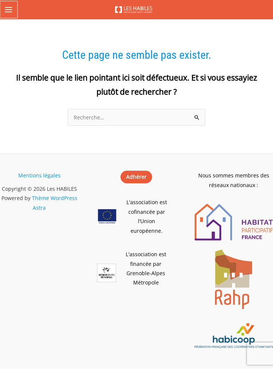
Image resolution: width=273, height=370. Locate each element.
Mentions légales (39, 176)
